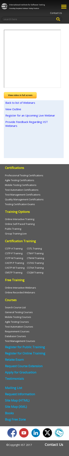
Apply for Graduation (20, 372)
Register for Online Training (25, 353)
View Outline (13, 109)
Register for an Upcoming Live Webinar (30, 115)
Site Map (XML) (16, 406)
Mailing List (13, 388)
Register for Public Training (25, 347)
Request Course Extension (24, 366)
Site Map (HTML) (17, 400)
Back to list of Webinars (20, 102)
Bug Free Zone (15, 419)
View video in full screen (20, 95)
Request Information (20, 394)
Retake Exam (14, 359)
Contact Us (56, 13)
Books (9, 413)
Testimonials (14, 378)
